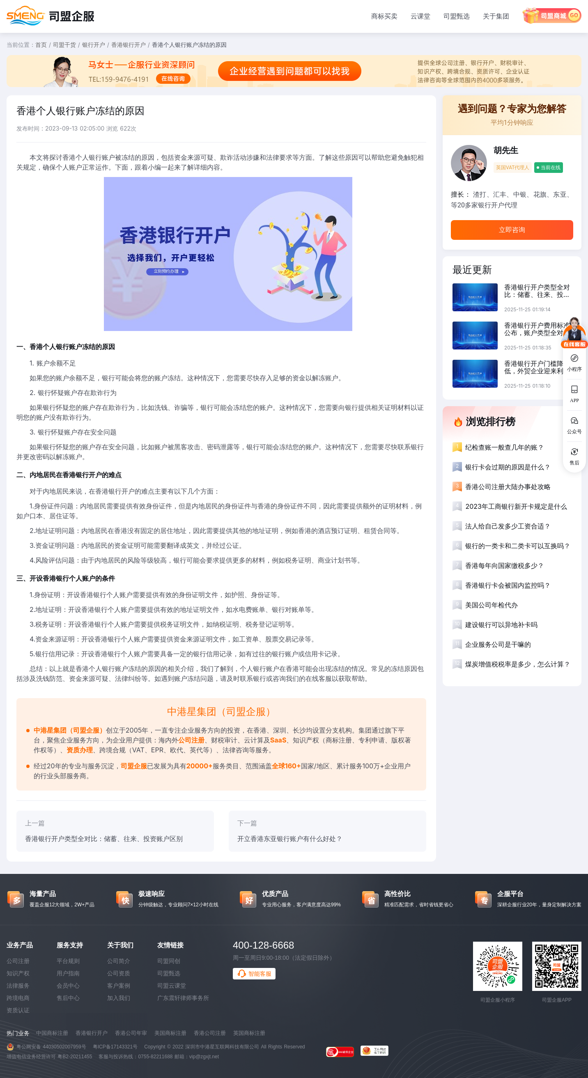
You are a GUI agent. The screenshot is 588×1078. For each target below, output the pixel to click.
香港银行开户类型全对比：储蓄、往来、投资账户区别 (104, 838)
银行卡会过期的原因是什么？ (508, 467)
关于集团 (496, 16)
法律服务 (18, 985)
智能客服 (254, 974)
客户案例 (118, 985)
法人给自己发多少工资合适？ (508, 526)
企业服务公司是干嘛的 (498, 644)
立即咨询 (512, 229)
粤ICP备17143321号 (115, 1047)
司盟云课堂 (171, 985)
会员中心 (68, 985)
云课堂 (420, 16)
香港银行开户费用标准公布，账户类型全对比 (537, 329)
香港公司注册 (210, 1033)
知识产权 (18, 973)
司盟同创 (168, 961)
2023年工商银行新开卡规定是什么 (516, 506)
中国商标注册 (52, 1033)
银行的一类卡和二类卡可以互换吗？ (517, 545)
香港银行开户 (128, 44)
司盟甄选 (456, 16)
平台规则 (68, 961)
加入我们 (118, 998)
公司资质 (118, 973)
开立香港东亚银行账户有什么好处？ (289, 838)
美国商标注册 (170, 1033)
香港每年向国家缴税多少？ (504, 565)
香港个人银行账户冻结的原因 (189, 44)
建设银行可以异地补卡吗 (501, 624)
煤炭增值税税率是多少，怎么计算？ (517, 664)
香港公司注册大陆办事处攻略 (508, 486)
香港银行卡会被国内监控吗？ (508, 585)
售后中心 (68, 998)
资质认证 (18, 1010)
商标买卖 (384, 16)
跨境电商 (18, 998)
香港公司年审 (131, 1033)
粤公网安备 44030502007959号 (51, 1047)
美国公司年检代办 (491, 605)
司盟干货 (64, 44)
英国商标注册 (249, 1033)
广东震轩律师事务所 (183, 998)
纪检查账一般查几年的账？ (504, 447)
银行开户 (93, 44)
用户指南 (68, 973)
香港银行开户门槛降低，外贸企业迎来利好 (537, 367)
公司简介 (118, 961)
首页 (41, 44)
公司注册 (18, 961)
